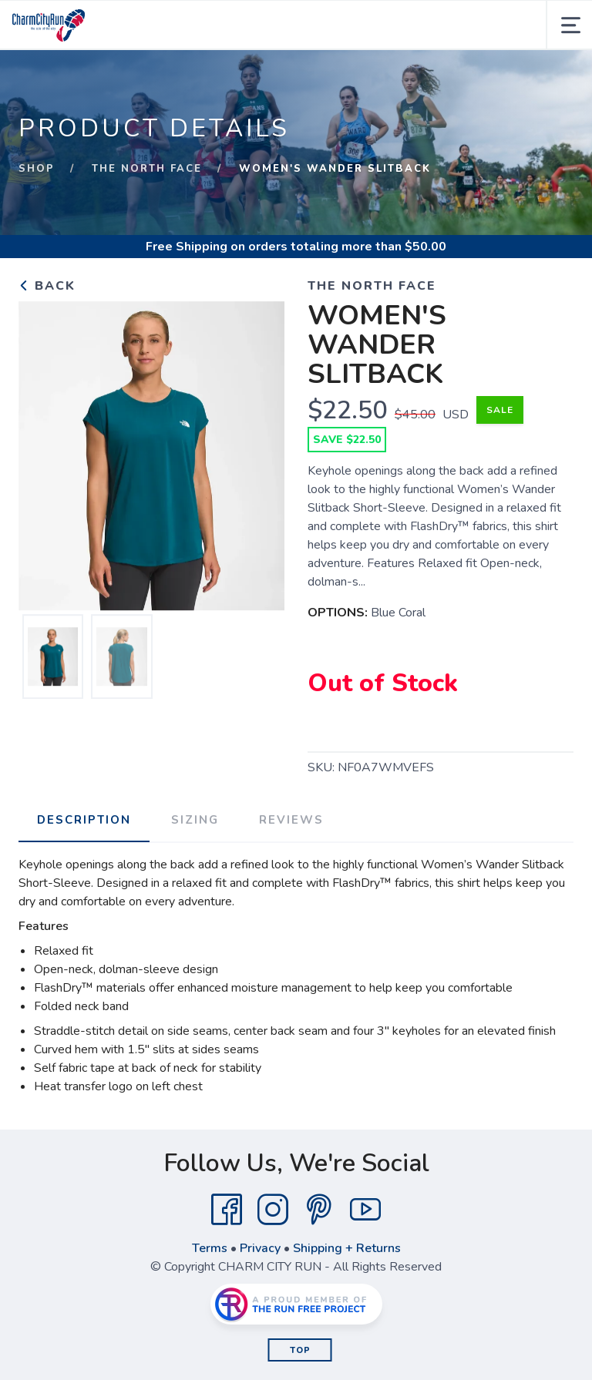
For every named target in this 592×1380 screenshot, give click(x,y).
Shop (36, 169)
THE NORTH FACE (147, 169)
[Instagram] (273, 1210)
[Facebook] (227, 1210)
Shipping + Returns (347, 1248)
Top (300, 1350)
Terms (209, 1248)
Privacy (260, 1248)
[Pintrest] (319, 1210)
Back (47, 285)
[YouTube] (365, 1210)
